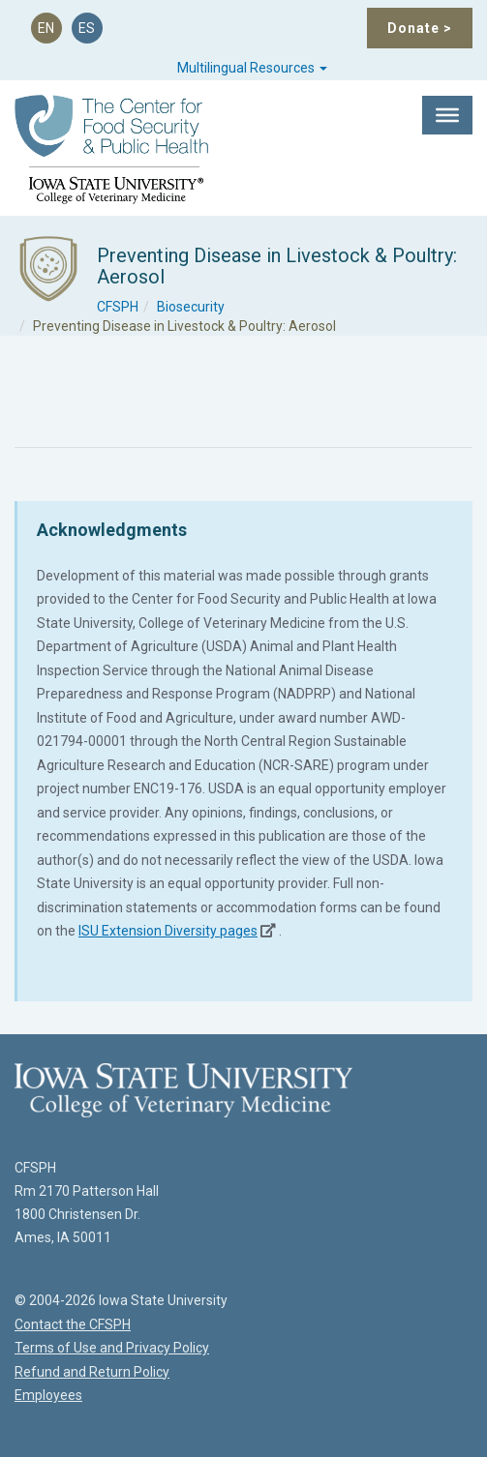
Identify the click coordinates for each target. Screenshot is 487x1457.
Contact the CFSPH (73, 1324)
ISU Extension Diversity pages (168, 930)
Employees (48, 1395)
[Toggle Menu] (447, 115)
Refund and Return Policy (92, 1372)
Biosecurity (191, 306)
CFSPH (117, 306)
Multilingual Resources (252, 67)
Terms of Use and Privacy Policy (112, 1347)
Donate (419, 28)
